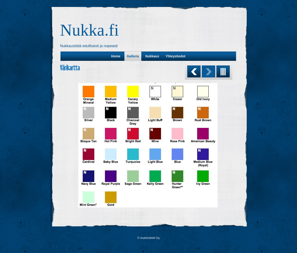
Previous (193, 71)
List (223, 71)
